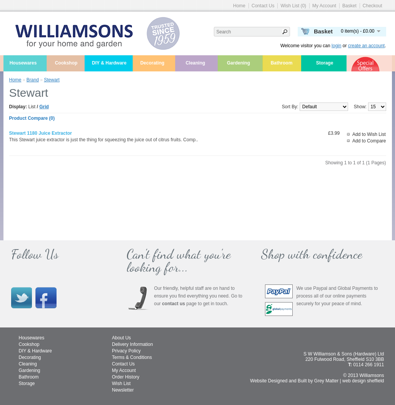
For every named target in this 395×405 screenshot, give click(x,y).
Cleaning (195, 63)
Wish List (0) (293, 5)
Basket (349, 5)
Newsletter (123, 390)
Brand (33, 80)
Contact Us (263, 5)
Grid (44, 106)
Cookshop (66, 63)
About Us (121, 338)
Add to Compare (369, 141)
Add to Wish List (369, 134)
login (336, 45)
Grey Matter (326, 381)
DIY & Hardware (109, 63)
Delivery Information (132, 344)
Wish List (121, 383)
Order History (125, 377)
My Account (324, 5)
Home (239, 5)
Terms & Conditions (132, 357)
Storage (324, 63)
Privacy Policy (126, 351)
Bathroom (282, 63)
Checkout (372, 5)
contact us (173, 303)
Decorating (152, 63)
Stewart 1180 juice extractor (40, 133)
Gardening (238, 63)
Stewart (52, 80)
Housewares (23, 63)
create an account (366, 45)
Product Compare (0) (32, 118)
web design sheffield (363, 381)
